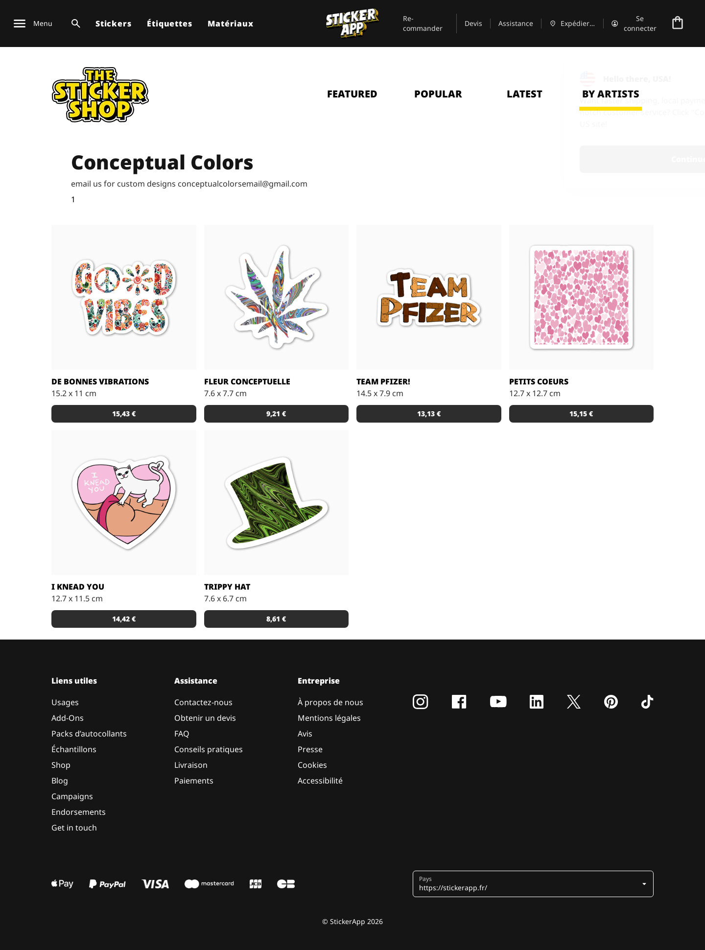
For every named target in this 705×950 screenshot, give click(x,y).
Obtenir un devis (205, 717)
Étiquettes (169, 23)
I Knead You (77, 586)
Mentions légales (329, 717)
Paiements (193, 780)
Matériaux (230, 23)
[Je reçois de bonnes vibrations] (123, 297)
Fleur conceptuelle (247, 381)
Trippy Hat (227, 586)
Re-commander (423, 23)
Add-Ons (67, 717)
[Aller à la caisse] (677, 23)
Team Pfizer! (383, 381)
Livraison (191, 765)
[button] (123, 414)
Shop (60, 765)
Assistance (515, 23)
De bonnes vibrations (100, 381)
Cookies (312, 765)
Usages (65, 702)
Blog (59, 780)
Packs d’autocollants (89, 733)
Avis (305, 733)
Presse (310, 749)
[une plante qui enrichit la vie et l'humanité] (276, 297)
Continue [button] (569, 159)
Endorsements (78, 812)
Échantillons (73, 749)
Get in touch (74, 827)
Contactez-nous (203, 702)
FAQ (181, 733)
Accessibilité (320, 780)
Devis (473, 23)
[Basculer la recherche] (74, 23)
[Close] (675, 75)
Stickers (113, 23)
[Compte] (634, 23)
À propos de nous (330, 702)
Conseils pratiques (208, 749)
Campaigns (72, 796)
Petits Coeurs (538, 381)
